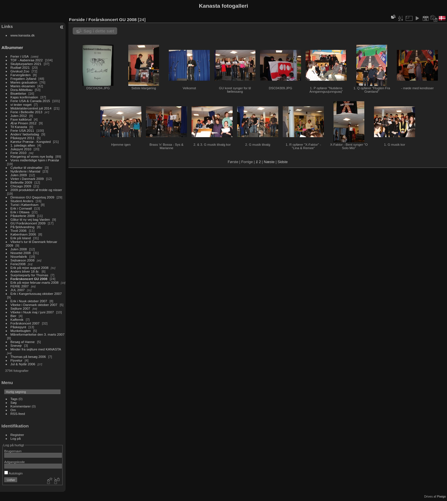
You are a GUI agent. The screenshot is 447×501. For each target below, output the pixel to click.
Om (13, 410)
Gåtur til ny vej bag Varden (30, 219)
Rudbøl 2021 (20, 67)
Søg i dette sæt (99, 31)
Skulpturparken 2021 (26, 64)
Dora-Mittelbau (21, 90)
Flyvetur (17, 360)
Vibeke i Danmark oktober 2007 (34, 305)
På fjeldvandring (22, 227)
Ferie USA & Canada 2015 (30, 101)
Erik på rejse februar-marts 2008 (35, 282)
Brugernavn (13, 451)
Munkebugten (21, 330)
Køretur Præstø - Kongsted (31, 141)
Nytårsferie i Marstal (25, 171)
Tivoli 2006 (19, 230)
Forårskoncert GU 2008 (29, 279)
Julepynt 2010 (21, 149)
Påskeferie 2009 (23, 216)
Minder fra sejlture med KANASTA (36, 349)
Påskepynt (18, 327)
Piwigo (441, 496)
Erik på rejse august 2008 (29, 267)
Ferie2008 (18, 264)
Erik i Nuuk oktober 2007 (29, 301)
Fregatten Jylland (23, 78)
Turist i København (24, 204)
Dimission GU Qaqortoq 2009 (32, 197)
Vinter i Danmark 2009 (27, 178)
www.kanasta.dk (23, 35)
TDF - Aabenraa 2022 (27, 60)
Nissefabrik (19, 256)
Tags (14, 399)
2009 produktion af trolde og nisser (36, 190)
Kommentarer (21, 406)
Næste (269, 162)
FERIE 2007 (20, 286)
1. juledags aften (23, 145)
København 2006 (23, 234)
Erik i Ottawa (20, 212)
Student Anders (22, 201)
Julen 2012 (19, 115)
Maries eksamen (23, 86)
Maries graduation (24, 82)
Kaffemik (17, 319)
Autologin (13, 473)
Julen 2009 (19, 175)
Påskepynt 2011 (22, 138)
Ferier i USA (20, 56)
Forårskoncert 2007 (25, 323)
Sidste (283, 162)
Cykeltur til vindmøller (26, 167)
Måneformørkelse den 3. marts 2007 (38, 334)
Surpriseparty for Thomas (29, 275)
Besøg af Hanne (23, 342)
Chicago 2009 (21, 186)
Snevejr (16, 345)
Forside (77, 19)
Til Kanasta (19, 127)
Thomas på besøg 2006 (28, 356)
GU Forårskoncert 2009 (28, 223)
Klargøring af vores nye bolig (32, 156)
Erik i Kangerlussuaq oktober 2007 (36, 293)
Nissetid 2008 (21, 253)
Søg (14, 402)
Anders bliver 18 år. (25, 271)
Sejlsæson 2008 (22, 260)
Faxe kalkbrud (21, 119)
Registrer (17, 435)
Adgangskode (14, 462)
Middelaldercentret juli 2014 (31, 108)
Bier (14, 316)
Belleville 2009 (21, 182)
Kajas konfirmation (24, 97)
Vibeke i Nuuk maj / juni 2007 (32, 312)
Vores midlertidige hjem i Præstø (35, 160)
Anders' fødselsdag (25, 134)
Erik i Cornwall (21, 208)
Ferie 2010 (19, 153)
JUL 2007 (18, 290)
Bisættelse (18, 93)
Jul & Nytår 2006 (23, 364)
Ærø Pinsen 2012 (24, 123)
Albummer (12, 47)
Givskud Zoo (20, 71)
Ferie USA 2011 (22, 130)
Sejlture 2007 (20, 308)
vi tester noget (21, 104)
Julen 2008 (19, 249)
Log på (16, 438)
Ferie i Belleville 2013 (26, 112)
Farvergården (21, 75)
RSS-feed (18, 413)
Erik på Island (21, 238)
